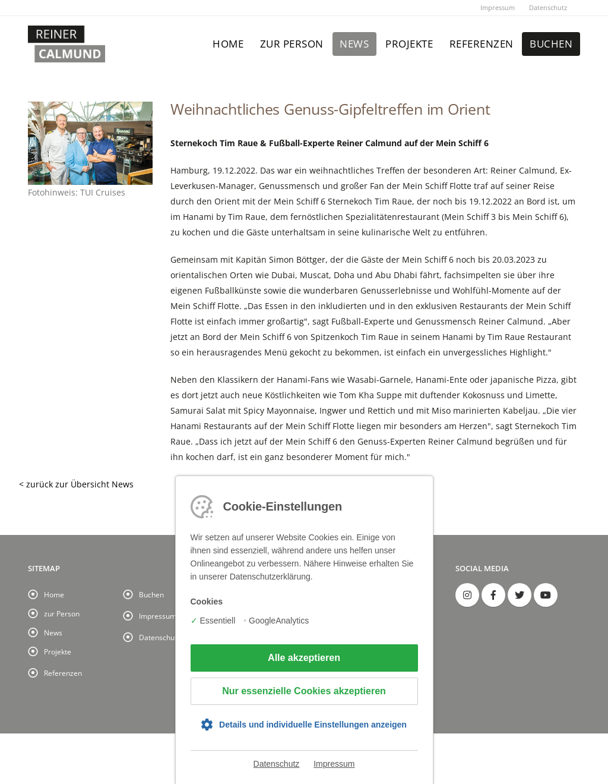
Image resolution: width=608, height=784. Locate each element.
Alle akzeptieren (304, 658)
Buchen (551, 44)
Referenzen (481, 44)
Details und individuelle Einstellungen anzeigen (313, 724)
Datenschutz (548, 7)
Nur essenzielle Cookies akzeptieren (304, 691)
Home (228, 44)
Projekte (409, 44)
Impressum (497, 7)
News (354, 44)
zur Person (292, 44)
